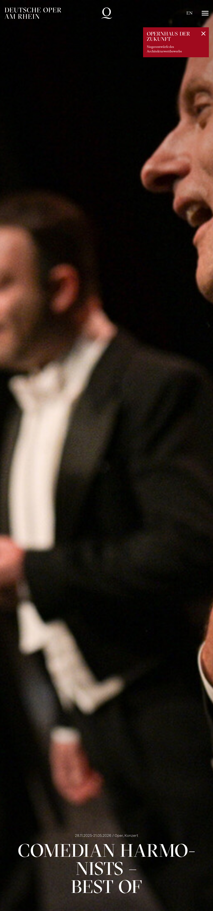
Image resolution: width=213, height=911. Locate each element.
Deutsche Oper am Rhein (33, 13)
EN (189, 13)
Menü (205, 13)
